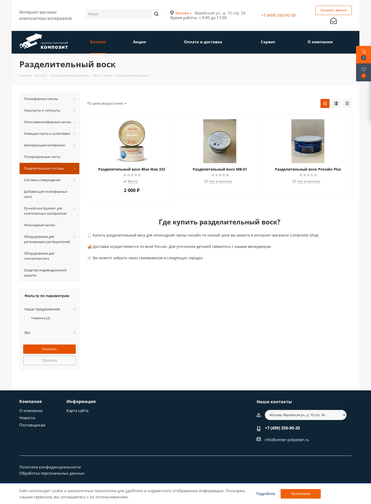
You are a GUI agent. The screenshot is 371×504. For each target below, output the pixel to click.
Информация (81, 401)
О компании (31, 410)
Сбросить (49, 360)
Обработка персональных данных (51, 473)
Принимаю (300, 493)
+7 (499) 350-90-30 (278, 15)
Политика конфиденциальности (50, 466)
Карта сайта (77, 410)
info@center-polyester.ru (287, 439)
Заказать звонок (333, 10)
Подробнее (265, 493)
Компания (30, 401)
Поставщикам (32, 424)
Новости (27, 417)
